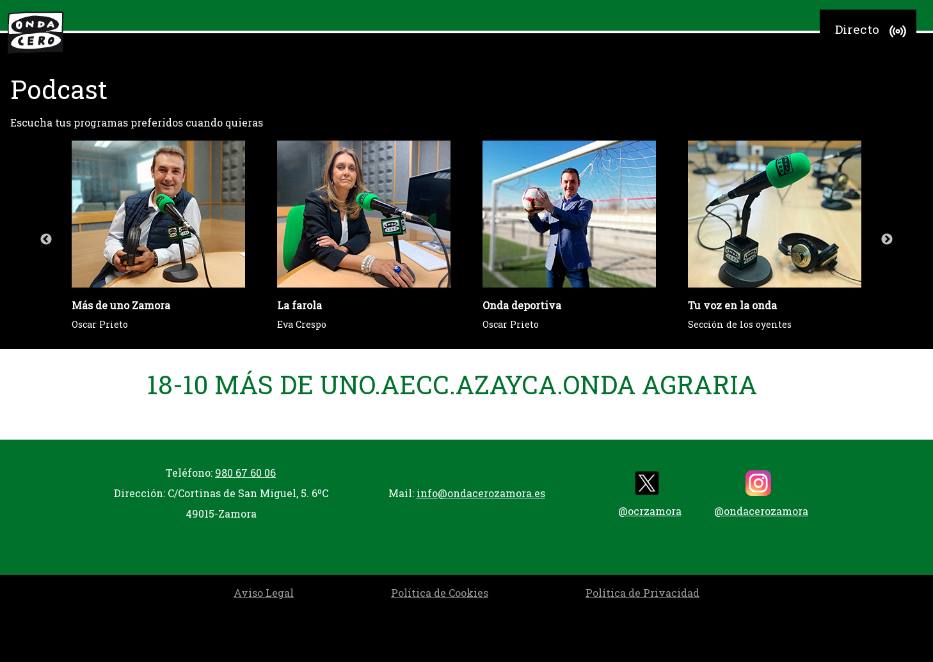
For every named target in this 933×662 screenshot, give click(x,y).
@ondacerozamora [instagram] (761, 494)
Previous (46, 239)
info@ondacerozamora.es (481, 493)
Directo (872, 31)
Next (887, 239)
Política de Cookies (439, 592)
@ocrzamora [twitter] (650, 494)
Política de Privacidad (642, 592)
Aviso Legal (264, 592)
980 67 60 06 (245, 472)
